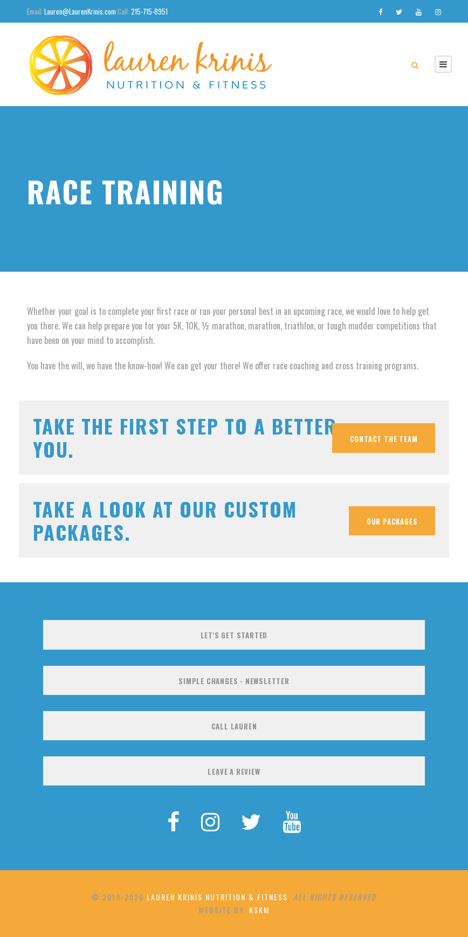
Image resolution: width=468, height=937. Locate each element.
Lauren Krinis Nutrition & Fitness (217, 896)
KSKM (259, 909)
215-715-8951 (149, 11)
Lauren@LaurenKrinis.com (80, 11)
